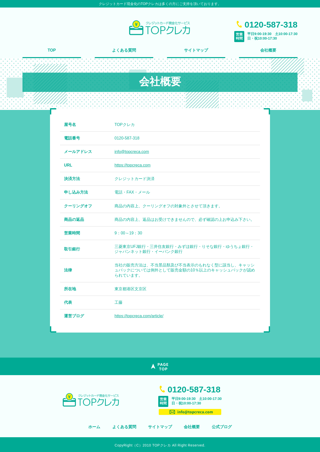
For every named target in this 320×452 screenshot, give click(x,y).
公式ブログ (222, 427)
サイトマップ (196, 50)
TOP (52, 50)
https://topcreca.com (132, 165)
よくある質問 (124, 50)
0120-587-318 (194, 389)
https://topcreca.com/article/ (139, 316)
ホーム (94, 427)
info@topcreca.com (131, 151)
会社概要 (268, 50)
